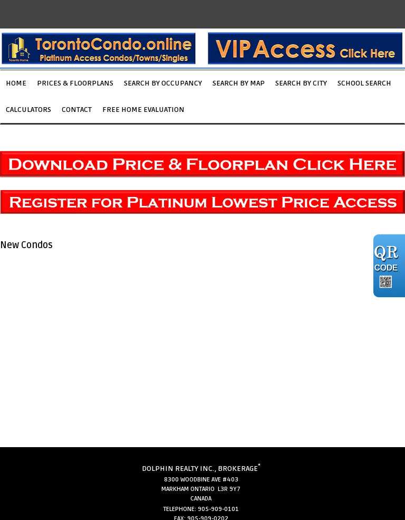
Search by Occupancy (163, 83)
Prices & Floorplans (75, 83)
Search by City (301, 83)
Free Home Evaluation (143, 109)
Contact (77, 109)
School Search (364, 83)
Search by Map (239, 83)
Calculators (28, 109)
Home (16, 83)
